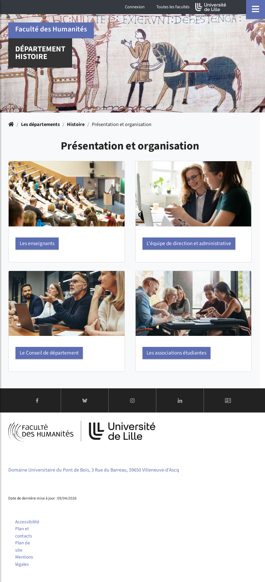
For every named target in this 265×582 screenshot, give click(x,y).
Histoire (76, 124)
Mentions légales (24, 561)
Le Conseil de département (49, 353)
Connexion (135, 7)
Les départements (40, 124)
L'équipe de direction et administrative (189, 243)
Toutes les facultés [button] (172, 7)
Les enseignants (37, 243)
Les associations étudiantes (176, 353)
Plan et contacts (23, 532)
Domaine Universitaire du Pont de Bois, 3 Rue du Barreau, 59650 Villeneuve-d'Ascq (93, 470)
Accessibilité (27, 521)
